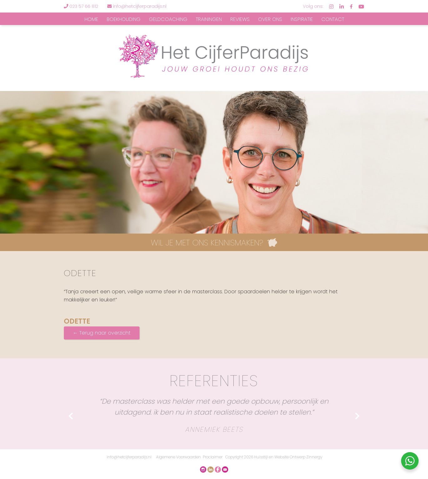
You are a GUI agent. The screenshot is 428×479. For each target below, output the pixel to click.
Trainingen (209, 19)
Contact (332, 19)
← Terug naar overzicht (101, 332)
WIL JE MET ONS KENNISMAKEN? (207, 242)
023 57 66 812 (83, 6)
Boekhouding (123, 19)
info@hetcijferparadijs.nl (136, 6)
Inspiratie (302, 19)
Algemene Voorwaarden (178, 457)
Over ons (270, 19)
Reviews (240, 19)
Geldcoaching (168, 19)
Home (91, 19)
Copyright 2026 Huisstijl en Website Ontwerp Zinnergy (273, 457)
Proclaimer (212, 457)
